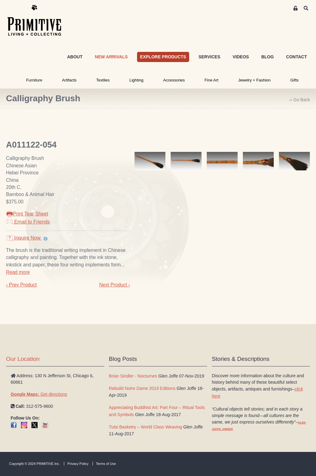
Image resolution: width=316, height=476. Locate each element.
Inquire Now (24, 237)
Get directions (39, 394)
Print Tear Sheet (27, 213)
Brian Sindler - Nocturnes (133, 376)
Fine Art (211, 80)
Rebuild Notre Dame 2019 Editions (142, 388)
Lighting (136, 80)
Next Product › (114, 284)
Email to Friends (28, 221)
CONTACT (296, 56)
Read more (18, 272)
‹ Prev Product (21, 284)
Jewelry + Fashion (254, 80)
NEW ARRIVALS (111, 56)
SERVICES (209, 56)
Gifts (294, 80)
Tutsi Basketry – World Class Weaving (145, 426)
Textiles (103, 80)
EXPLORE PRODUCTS (163, 56)
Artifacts (69, 80)
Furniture (34, 80)
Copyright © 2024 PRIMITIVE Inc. (34, 464)
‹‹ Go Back (299, 99)
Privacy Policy (77, 464)
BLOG (267, 56)
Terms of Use (106, 464)
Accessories (174, 80)
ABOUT (74, 56)
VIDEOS (241, 56)
